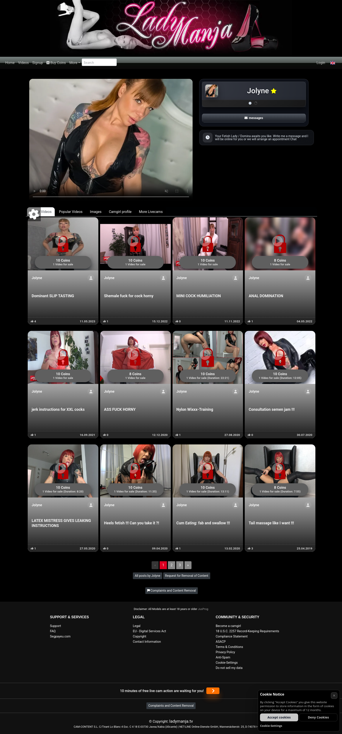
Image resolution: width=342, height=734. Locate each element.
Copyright (139, 636)
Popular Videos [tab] (70, 212)
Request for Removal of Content (186, 575)
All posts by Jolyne (147, 575)
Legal (136, 626)
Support (55, 626)
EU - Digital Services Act (149, 631)
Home (10, 63)
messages (254, 118)
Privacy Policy (225, 652)
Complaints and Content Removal (171, 705)
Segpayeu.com (60, 636)
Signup (37, 63)
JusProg (203, 609)
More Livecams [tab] (151, 212)
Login (320, 63)
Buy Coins (56, 63)
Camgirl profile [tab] (120, 212)
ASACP (221, 642)
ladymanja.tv (181, 721)
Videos (23, 63)
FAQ (53, 631)
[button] (333, 63)
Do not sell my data (229, 668)
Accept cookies (279, 717)
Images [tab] (95, 212)
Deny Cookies (318, 717)
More (73, 63)
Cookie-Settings (227, 663)
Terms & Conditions (229, 647)
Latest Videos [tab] (40, 212)
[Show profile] (90, 278)
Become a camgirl (228, 626)
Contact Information (147, 642)
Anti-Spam (223, 657)
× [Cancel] (334, 695)
